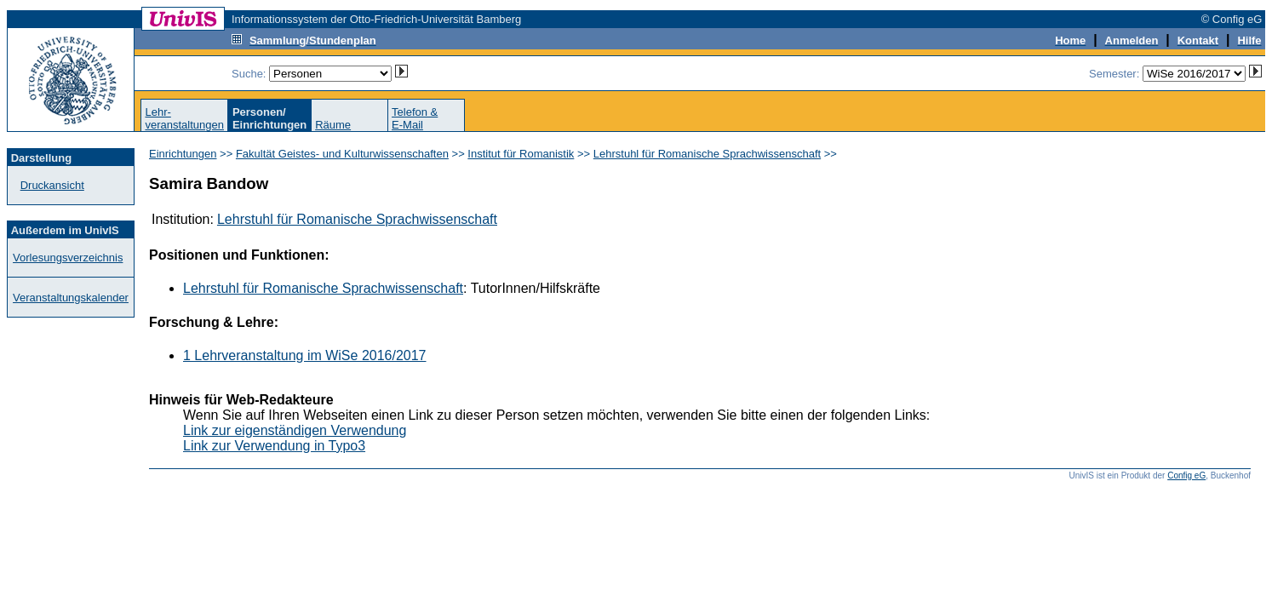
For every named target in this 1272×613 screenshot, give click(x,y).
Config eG (1186, 475)
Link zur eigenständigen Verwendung (294, 430)
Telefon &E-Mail (415, 118)
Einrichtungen (183, 153)
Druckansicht (52, 185)
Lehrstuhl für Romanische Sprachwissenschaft (707, 153)
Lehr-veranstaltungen (184, 118)
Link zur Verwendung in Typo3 (274, 445)
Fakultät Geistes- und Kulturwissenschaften (342, 153)
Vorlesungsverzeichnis (68, 257)
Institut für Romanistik (520, 153)
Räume (333, 124)
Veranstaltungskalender (71, 297)
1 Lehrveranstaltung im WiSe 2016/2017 (305, 355)
